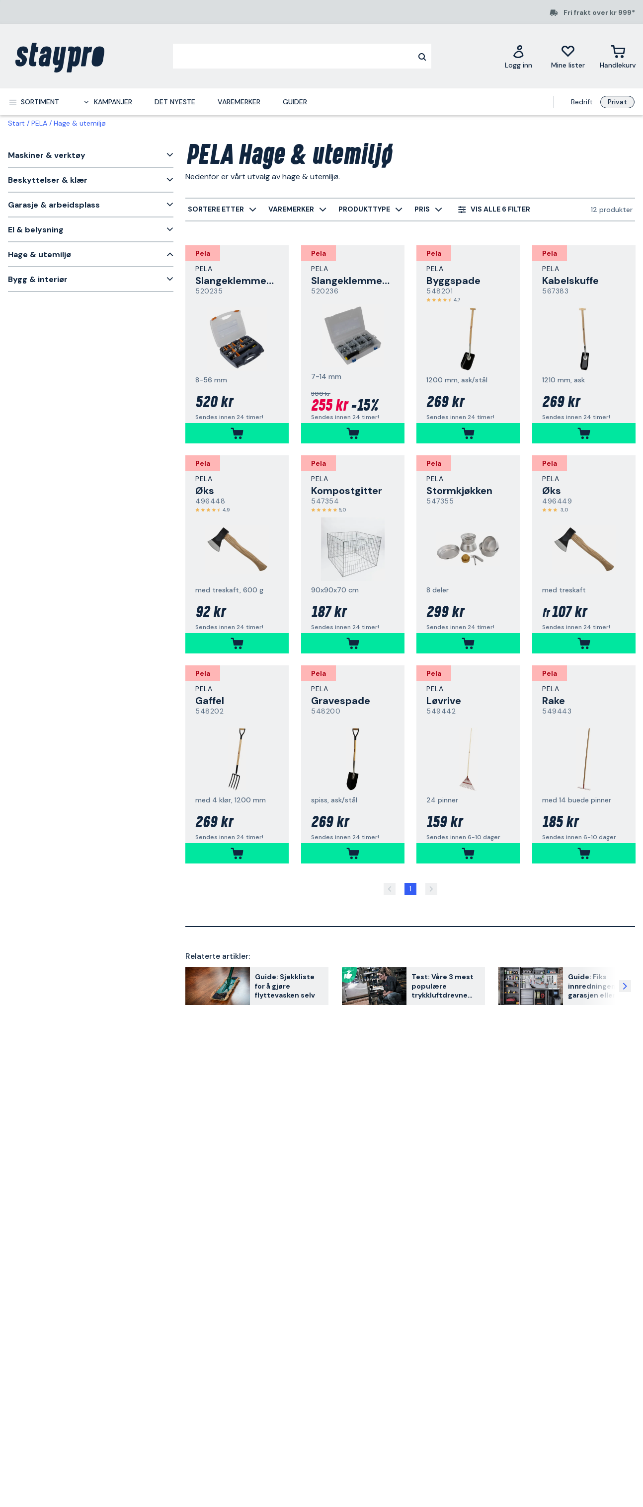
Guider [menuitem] (295, 101)
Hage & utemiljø (80, 123)
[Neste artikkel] (625, 986)
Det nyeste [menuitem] (175, 101)
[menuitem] (33, 101)
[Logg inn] (518, 56)
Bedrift (582, 101)
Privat (617, 101)
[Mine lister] (568, 56)
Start (16, 123)
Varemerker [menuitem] (239, 101)
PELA (39, 123)
